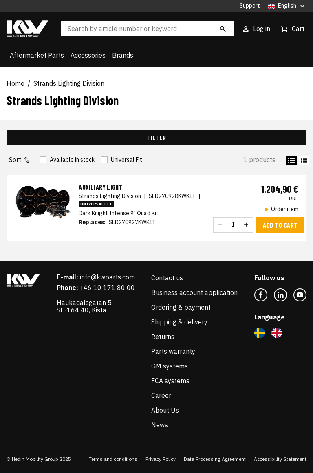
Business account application (194, 292)
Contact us (167, 278)
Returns (162, 336)
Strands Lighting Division (68, 83)
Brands (122, 55)
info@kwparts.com (107, 277)
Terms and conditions (113, 459)
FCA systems (170, 381)
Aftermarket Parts (37, 55)
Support (250, 5)
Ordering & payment (181, 307)
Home (15, 83)
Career (161, 395)
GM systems (169, 366)
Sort (20, 160)
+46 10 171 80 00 (107, 287)
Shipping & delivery (179, 322)
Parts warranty (173, 351)
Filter (156, 137)
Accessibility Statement (280, 459)
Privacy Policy (160, 459)
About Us (165, 410)
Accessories (88, 55)
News (159, 425)
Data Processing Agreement (215, 459)
